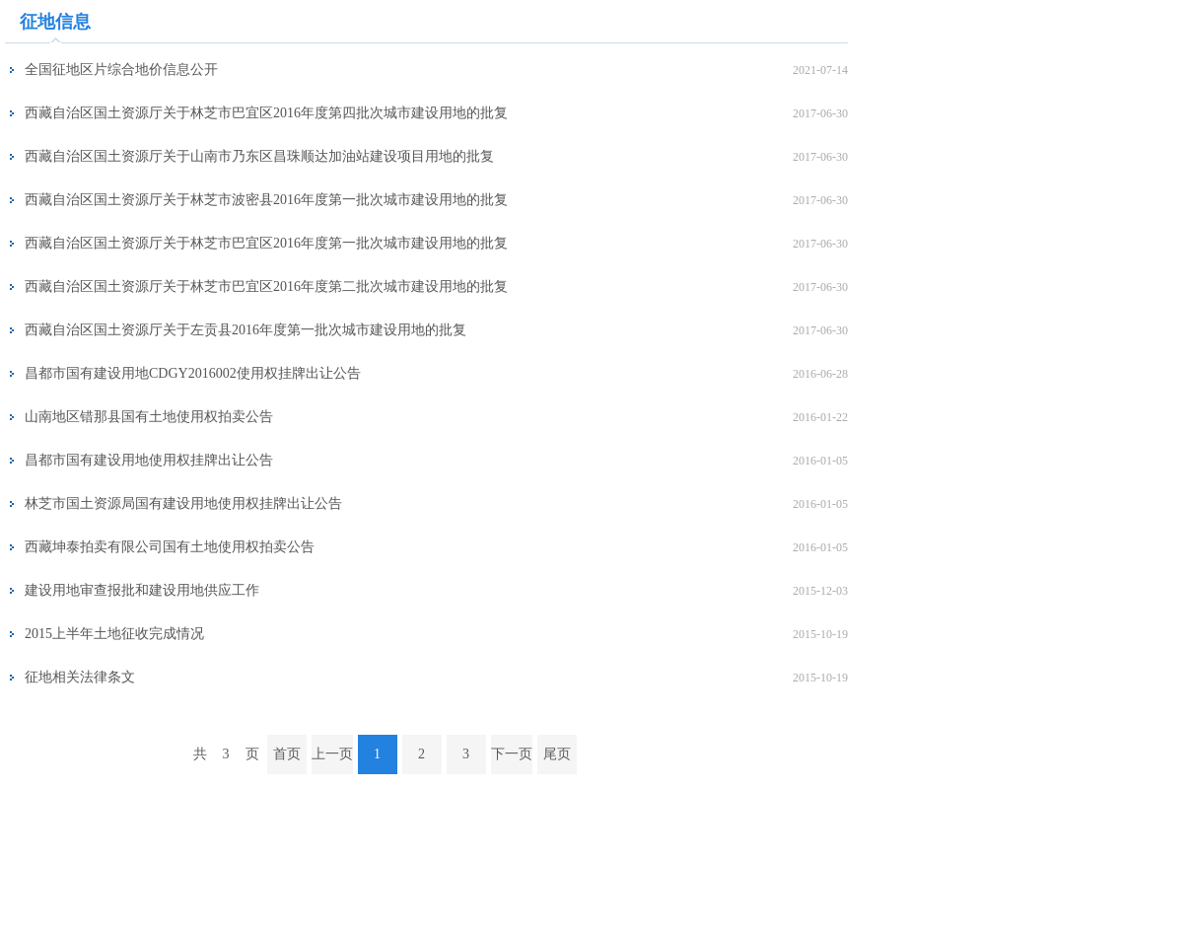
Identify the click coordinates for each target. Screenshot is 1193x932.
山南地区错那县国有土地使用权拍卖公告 (149, 416)
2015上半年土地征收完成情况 (114, 633)
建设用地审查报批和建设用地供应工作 (142, 590)
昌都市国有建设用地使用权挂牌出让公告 (149, 460)
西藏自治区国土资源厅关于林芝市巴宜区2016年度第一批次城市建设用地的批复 (266, 243)
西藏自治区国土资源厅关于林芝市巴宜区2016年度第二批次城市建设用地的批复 (266, 286)
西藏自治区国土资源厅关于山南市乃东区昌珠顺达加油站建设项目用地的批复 (259, 156)
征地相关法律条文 (80, 677)
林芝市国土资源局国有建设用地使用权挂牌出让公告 (183, 503)
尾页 (557, 754)
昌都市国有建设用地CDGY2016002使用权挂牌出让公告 (193, 373)
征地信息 (55, 22)
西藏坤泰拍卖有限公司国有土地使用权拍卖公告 (170, 546)
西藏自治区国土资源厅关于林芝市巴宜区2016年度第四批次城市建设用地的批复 (266, 113)
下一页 (511, 754)
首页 (287, 754)
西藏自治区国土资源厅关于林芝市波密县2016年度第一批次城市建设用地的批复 (266, 199)
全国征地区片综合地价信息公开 (121, 69)
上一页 (332, 754)
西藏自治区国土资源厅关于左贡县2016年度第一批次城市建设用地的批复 (245, 330)
